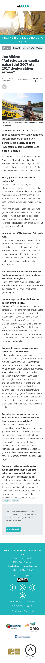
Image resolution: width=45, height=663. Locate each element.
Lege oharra (29, 602)
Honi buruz (15, 602)
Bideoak (16, 48)
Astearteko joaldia (32, 48)
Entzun (35, 80)
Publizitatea (17, 606)
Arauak (30, 606)
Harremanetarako (19, 611)
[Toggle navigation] (3, 6)
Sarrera (6, 48)
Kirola (6, 501)
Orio (15, 501)
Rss (32, 611)
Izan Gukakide (13, 529)
